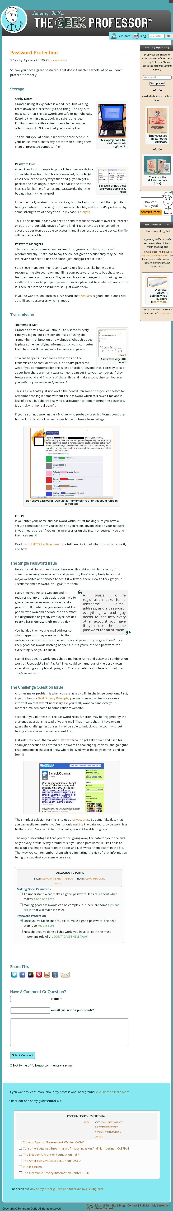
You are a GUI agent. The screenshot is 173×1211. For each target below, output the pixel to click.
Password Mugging (94, 878)
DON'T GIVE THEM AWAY (71, 936)
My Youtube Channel (100, 1208)
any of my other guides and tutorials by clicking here (67, 1189)
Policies (145, 1205)
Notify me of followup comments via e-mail (43, 1065)
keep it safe (46, 925)
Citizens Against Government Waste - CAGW (53, 1142)
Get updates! (157, 83)
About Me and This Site (101, 1205)
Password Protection (34, 52)
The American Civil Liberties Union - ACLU (52, 1161)
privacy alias (80, 819)
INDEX (69, 878)
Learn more (159, 302)
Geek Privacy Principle (53, 698)
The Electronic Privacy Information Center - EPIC (56, 1173)
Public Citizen (32, 1167)
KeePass (86, 296)
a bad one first (43, 899)
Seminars (123, 36)
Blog (143, 36)
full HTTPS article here (43, 544)
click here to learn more (112, 1092)
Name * (56, 999)
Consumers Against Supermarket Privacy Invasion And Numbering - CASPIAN (76, 1148)
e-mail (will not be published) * (72, 1010)
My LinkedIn (160, 1205)
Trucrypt (84, 212)
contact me (165, 313)
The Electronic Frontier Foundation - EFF (51, 1154)
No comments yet (56, 60)
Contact (132, 1205)
